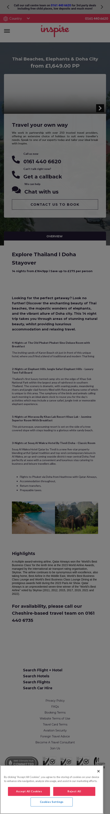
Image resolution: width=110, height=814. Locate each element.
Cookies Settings (52, 801)
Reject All (74, 791)
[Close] (98, 771)
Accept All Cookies (29, 791)
